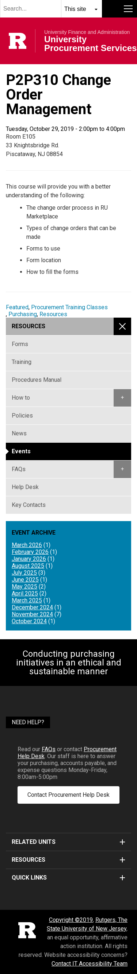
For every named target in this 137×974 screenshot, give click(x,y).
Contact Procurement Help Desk (68, 794)
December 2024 (32, 607)
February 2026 (30, 551)
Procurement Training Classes (69, 307)
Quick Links (68, 877)
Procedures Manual (36, 379)
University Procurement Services (90, 44)
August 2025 (28, 565)
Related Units (68, 841)
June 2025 (25, 579)
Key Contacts (29, 504)
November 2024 (32, 614)
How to (21, 397)
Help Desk (25, 487)
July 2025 (24, 572)
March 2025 (27, 600)
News (19, 433)
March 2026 (27, 545)
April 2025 (25, 593)
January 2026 (29, 558)
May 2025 (24, 586)
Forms (20, 344)
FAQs (19, 469)
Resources (53, 314)
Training (21, 361)
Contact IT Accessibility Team (90, 963)
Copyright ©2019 (71, 919)
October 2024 (29, 621)
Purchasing (22, 314)
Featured (17, 307)
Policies (22, 415)
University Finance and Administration (87, 32)
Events (21, 451)
